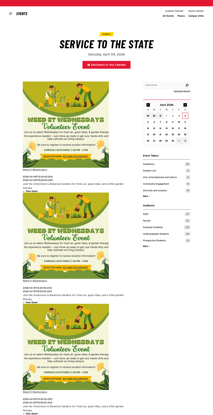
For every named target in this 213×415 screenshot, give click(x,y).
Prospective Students (166, 240)
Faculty (166, 221)
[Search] (187, 85)
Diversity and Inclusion (166, 190)
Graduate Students (166, 227)
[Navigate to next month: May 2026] (185, 105)
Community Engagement (166, 184)
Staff (166, 214)
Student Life (166, 171)
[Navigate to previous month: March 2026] (148, 105)
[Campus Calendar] (21, 13)
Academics (166, 164)
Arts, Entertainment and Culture (166, 177)
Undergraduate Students (166, 234)
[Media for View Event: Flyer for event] (78, 124)
